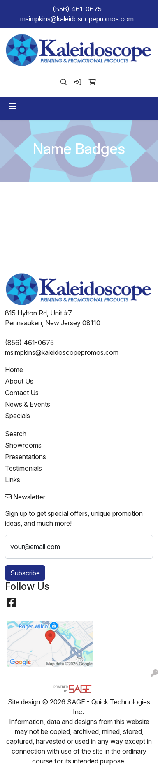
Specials (17, 416)
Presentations (25, 457)
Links (12, 480)
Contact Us (22, 393)
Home (14, 370)
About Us (19, 381)
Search (15, 434)
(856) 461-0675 (77, 9)
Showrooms (23, 445)
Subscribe (25, 573)
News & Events (27, 404)
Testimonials (23, 468)
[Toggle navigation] (12, 106)
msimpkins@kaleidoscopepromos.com (77, 19)
